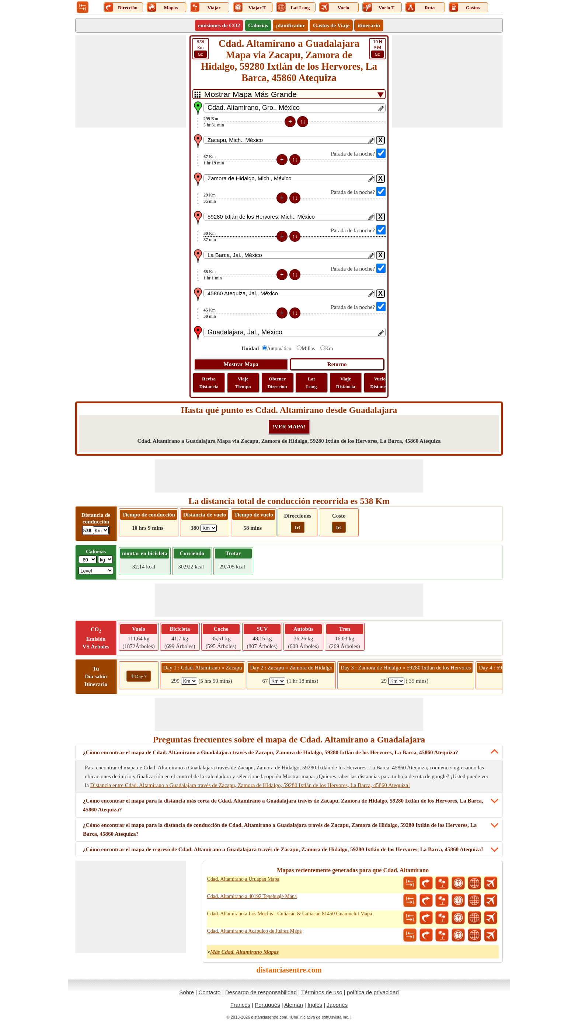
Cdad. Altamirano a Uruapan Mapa (243, 879)
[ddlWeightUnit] (105, 559)
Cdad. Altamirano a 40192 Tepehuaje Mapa (252, 896)
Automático (279, 348)
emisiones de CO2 (219, 25)
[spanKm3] (396, 681)
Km (200, 48)
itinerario (369, 25)
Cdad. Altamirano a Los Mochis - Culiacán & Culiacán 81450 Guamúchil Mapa (289, 913)
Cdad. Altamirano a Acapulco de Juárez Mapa (254, 931)
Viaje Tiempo (243, 382)
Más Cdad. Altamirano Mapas (244, 952)
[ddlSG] (96, 570)
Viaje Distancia (345, 382)
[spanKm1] (189, 681)
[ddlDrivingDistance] (101, 530)
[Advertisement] (130, 81)
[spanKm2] (277, 681)
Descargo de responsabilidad (261, 992)
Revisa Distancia (209, 382)
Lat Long (311, 382)
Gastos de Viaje (331, 25)
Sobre (186, 992)
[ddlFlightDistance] (209, 528)
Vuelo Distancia (379, 382)
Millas (308, 348)
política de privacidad (373, 992)
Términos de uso (321, 992)
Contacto (209, 992)
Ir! (297, 527)
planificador (290, 25)
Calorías (258, 25)
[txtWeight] (88, 559)
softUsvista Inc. (335, 1017)
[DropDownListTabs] (289, 94)
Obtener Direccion (277, 382)
